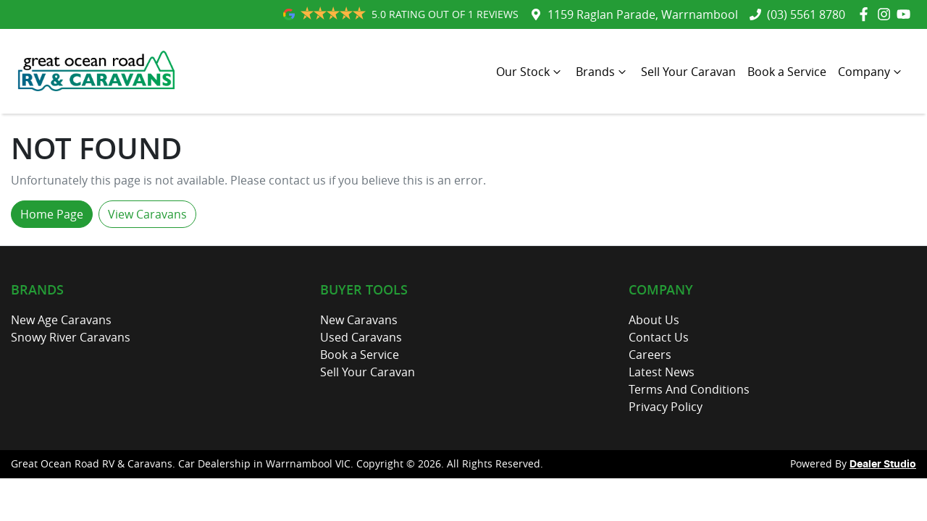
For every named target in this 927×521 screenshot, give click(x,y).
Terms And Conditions (689, 389)
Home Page (51, 214)
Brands (602, 72)
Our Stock (530, 72)
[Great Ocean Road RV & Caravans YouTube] (906, 14)
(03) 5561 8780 (806, 14)
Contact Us (659, 337)
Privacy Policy (665, 407)
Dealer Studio (883, 464)
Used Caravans (361, 337)
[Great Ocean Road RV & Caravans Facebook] (866, 14)
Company (871, 72)
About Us (654, 320)
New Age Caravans (61, 320)
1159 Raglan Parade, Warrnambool (643, 14)
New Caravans (359, 320)
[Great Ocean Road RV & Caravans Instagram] (887, 14)
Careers (650, 355)
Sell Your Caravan (688, 72)
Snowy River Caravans (70, 337)
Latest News (662, 372)
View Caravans (147, 214)
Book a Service (786, 72)
